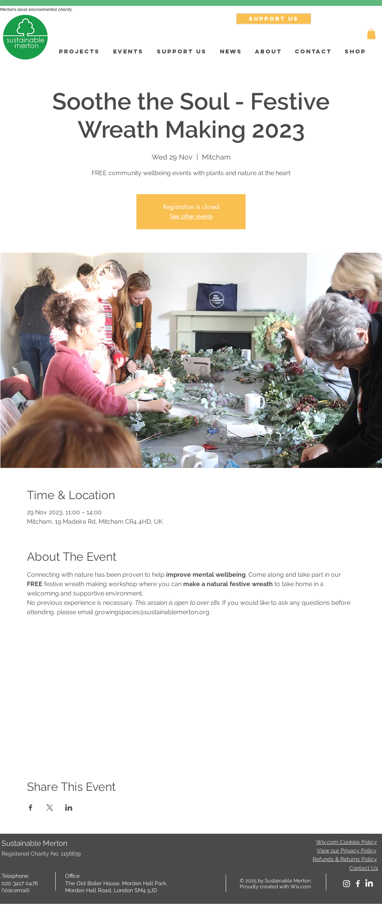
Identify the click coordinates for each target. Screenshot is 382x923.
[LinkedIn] (369, 883)
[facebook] (358, 883)
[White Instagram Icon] (346, 883)
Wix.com (300, 886)
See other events (191, 216)
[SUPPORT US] (273, 19)
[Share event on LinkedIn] (69, 807)
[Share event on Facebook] (30, 807)
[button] (371, 33)
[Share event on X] (49, 807)
